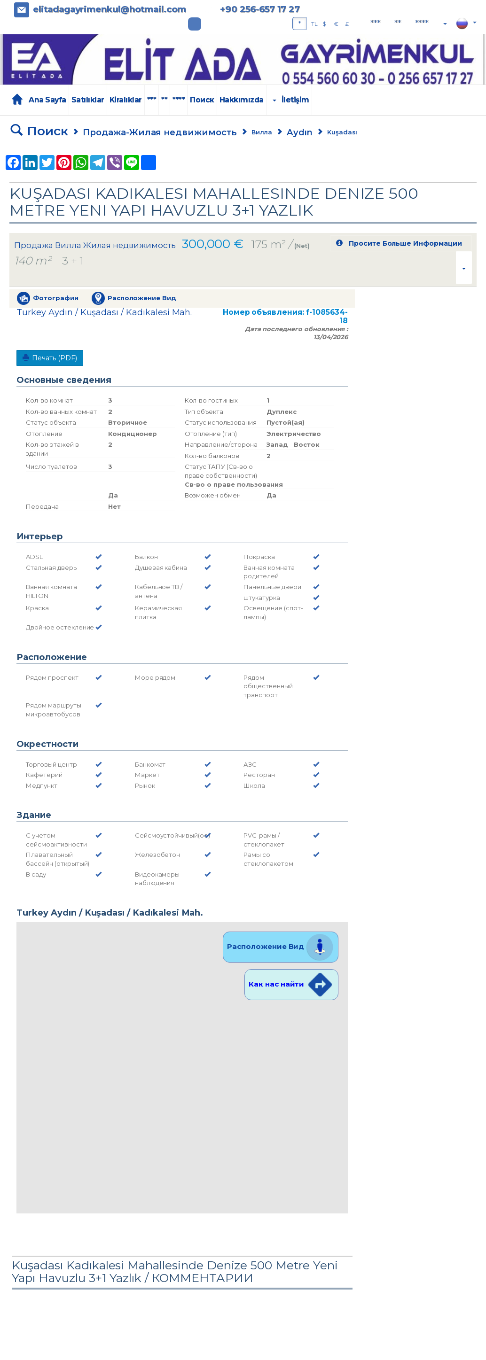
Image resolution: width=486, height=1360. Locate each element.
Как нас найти (291, 983)
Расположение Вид (280, 946)
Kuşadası (342, 132)
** (397, 23)
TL (314, 23)
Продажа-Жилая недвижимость (160, 132)
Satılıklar (87, 99)
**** (421, 23)
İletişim (295, 99)
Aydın (300, 132)
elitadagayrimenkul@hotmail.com (109, 9)
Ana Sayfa (47, 99)
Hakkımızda (241, 99)
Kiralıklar (126, 99)
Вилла (262, 132)
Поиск (202, 99)
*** (375, 23)
